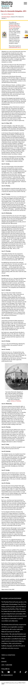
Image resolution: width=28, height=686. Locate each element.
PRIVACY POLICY (22, 682)
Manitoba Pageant (6, 16)
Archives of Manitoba (16, 401)
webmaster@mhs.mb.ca (15, 47)
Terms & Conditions (8, 655)
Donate (3, 661)
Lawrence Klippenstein (8, 14)
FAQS (3, 658)
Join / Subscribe (6, 665)
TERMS (2, 684)
